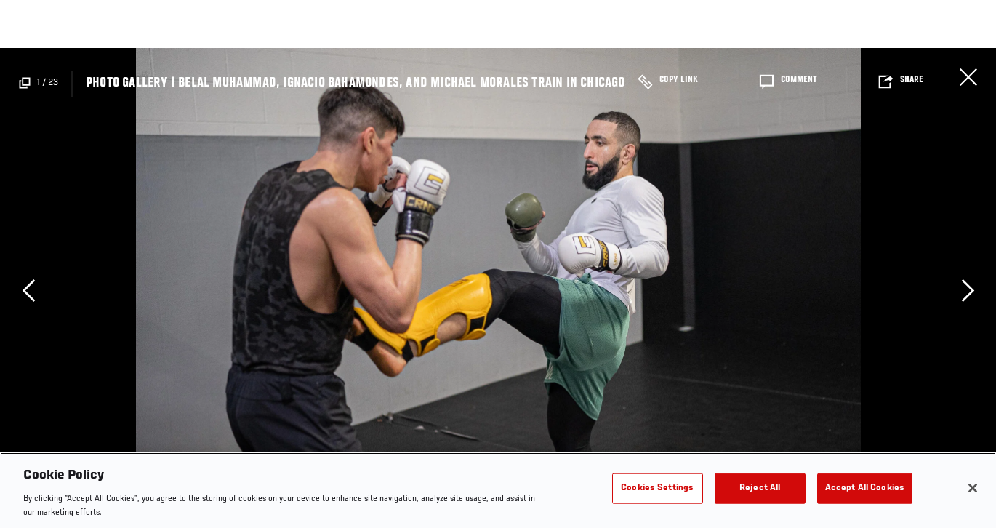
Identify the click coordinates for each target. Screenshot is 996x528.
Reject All (759, 488)
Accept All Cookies (864, 488)
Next (968, 290)
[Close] (973, 488)
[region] (498, 490)
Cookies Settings (657, 488)
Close (968, 77)
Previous (28, 290)
